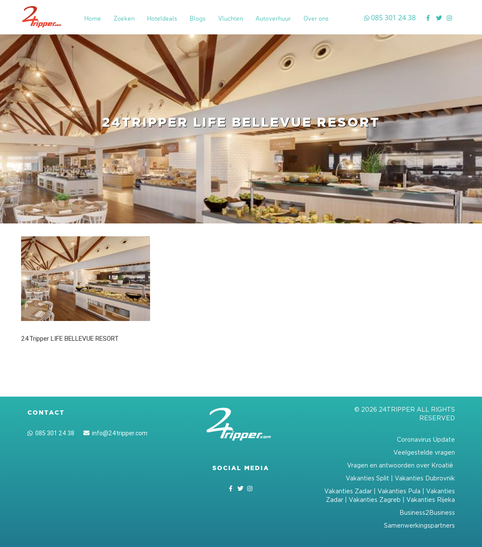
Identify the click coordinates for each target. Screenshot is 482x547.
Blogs (198, 18)
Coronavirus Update (426, 439)
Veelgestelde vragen (424, 452)
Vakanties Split (367, 478)
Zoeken (124, 18)
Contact (46, 412)
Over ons (316, 18)
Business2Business (427, 512)
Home (92, 18)
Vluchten (230, 18)
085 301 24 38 (51, 433)
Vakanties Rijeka (430, 499)
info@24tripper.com (115, 433)
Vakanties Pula (399, 491)
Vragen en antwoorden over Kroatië (401, 465)
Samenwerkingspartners (419, 525)
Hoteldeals (162, 18)
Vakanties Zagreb (375, 499)
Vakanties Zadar (348, 491)
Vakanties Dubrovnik (425, 478)
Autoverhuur (273, 18)
